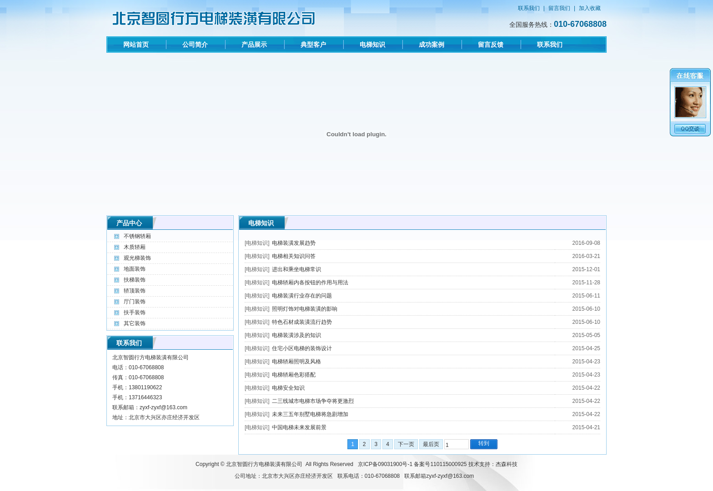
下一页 (406, 444)
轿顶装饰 (135, 291)
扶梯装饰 (135, 280)
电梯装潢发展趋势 (294, 243)
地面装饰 (135, 269)
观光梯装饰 (137, 258)
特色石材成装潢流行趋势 (302, 322)
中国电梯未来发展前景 (299, 427)
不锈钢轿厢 (137, 236)
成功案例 (431, 44)
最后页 (431, 444)
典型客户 (313, 44)
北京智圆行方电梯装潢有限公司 (264, 464)
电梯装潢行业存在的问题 (302, 296)
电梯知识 (372, 44)
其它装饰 (135, 323)
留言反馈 (490, 44)
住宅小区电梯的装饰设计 (302, 348)
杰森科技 (506, 464)
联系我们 (529, 8)
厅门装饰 (135, 301)
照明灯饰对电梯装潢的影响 (304, 309)
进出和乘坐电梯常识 (296, 269)
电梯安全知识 (288, 388)
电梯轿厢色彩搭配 (294, 375)
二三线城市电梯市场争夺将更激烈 (313, 401)
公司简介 (195, 44)
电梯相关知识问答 (294, 256)
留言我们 (559, 8)
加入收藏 (590, 8)
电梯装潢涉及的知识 (296, 335)
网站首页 (136, 44)
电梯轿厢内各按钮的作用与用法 (310, 282)
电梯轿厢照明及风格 (296, 361)
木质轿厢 (135, 247)
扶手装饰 (135, 312)
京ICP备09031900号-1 (385, 464)
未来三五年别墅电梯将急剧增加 (310, 414)
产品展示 (254, 44)
